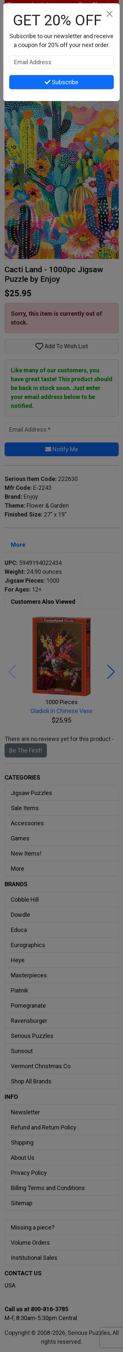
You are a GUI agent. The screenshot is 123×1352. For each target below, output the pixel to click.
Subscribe (61, 82)
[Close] (109, 13)
